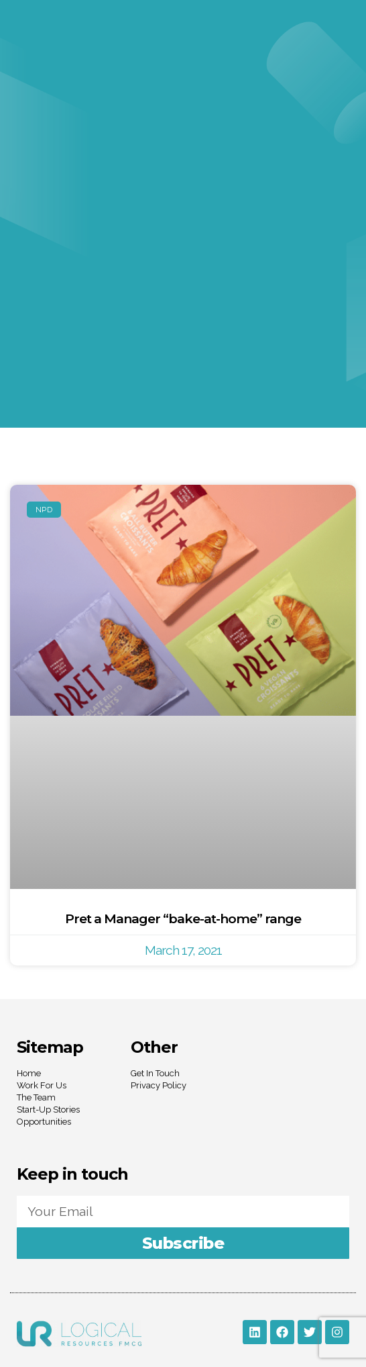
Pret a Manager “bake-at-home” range (183, 918)
